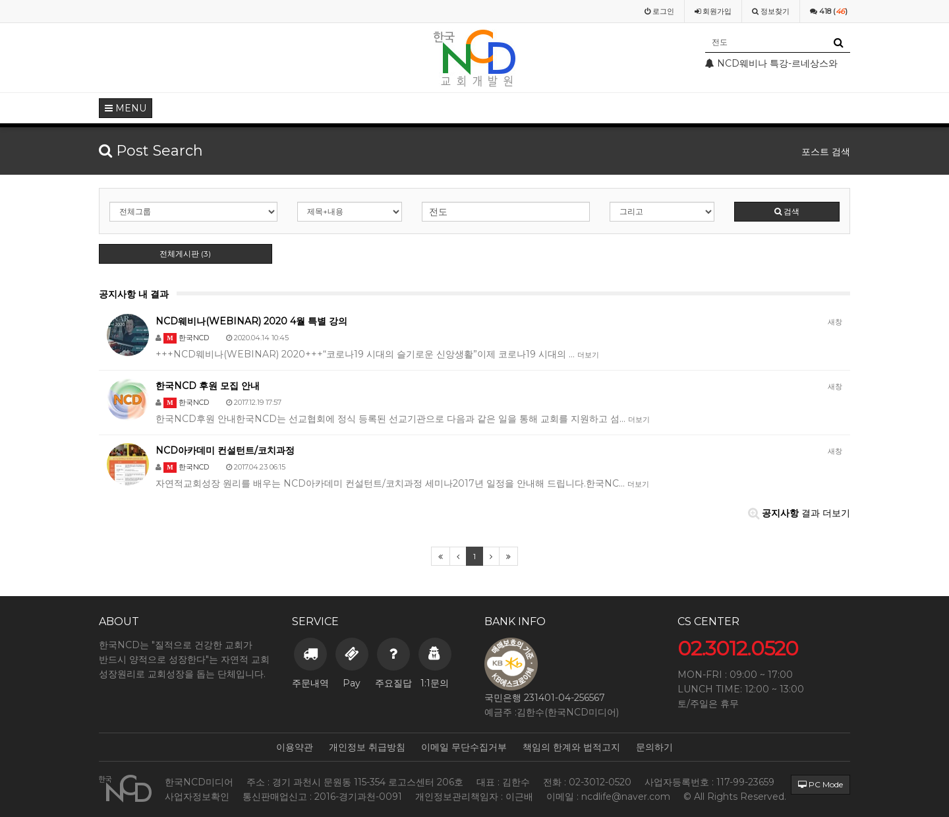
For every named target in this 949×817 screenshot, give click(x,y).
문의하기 (654, 747)
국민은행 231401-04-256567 (544, 698)
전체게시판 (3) (185, 253)
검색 (786, 211)
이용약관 (294, 747)
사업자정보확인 (197, 796)
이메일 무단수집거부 (464, 747)
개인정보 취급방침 (367, 747)
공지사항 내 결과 (134, 294)
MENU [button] (125, 108)
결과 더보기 (799, 513)
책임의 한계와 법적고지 (571, 747)
